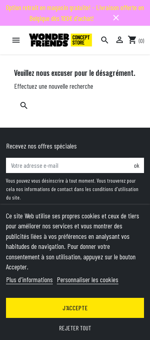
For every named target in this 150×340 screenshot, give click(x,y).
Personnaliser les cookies (87, 279)
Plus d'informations (29, 279)
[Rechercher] (105, 40)
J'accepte (75, 307)
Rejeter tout (75, 328)
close (116, 17)
